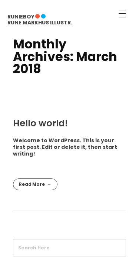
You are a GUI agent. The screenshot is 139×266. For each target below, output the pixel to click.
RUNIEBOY (20, 16)
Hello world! (40, 123)
